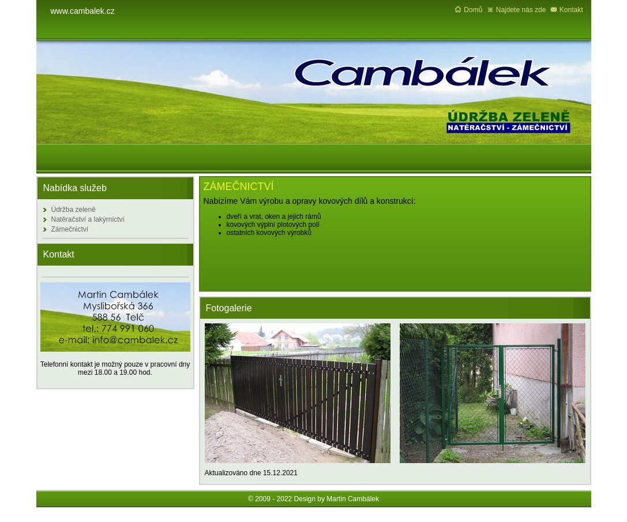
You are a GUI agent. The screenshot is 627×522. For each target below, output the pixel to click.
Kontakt (571, 10)
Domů (473, 10)
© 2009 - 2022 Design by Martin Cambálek (313, 499)
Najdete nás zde (521, 10)
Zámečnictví (70, 229)
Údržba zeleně (73, 210)
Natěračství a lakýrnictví (88, 219)
